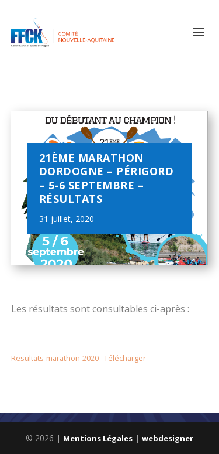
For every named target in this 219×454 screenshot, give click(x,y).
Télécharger (125, 358)
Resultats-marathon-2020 (55, 358)
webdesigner (167, 438)
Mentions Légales (98, 438)
